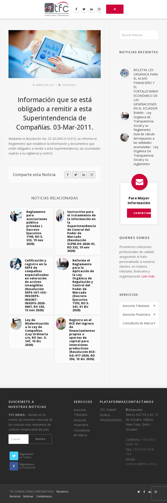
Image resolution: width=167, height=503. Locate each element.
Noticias (28, 496)
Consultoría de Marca (138, 323)
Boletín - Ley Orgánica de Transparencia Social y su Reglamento (144, 121)
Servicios (15, 496)
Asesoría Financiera (136, 314)
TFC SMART (108, 410)
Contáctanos (44, 496)
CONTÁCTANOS (142, 213)
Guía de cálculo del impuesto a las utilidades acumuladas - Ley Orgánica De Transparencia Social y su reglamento (146, 149)
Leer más (148, 276)
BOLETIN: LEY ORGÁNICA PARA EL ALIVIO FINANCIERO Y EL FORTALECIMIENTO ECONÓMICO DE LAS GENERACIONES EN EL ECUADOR (148, 89)
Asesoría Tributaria (136, 306)
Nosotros (62, 491)
